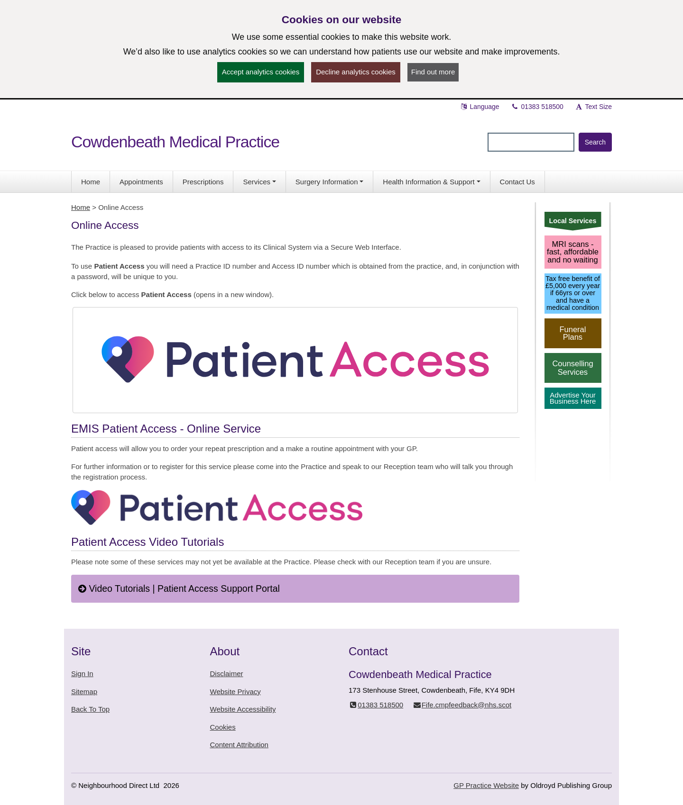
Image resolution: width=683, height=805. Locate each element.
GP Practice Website (486, 785)
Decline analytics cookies (356, 72)
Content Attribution (239, 745)
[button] (259, 181)
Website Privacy (235, 691)
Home (80, 207)
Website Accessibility (243, 709)
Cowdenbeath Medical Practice (175, 142)
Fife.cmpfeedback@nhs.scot (461, 705)
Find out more (433, 72)
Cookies (223, 727)
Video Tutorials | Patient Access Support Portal (179, 588)
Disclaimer (226, 673)
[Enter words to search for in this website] (531, 142)
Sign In (82, 673)
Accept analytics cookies (260, 72)
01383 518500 (537, 106)
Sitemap (84, 691)
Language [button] (479, 106)
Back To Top (90, 709)
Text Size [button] (593, 106)
